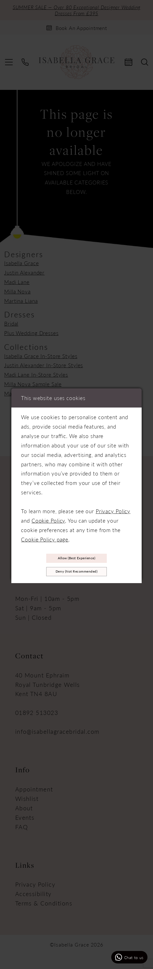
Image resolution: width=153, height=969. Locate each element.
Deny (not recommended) (77, 572)
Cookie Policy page (44, 537)
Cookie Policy (48, 518)
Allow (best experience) (76, 557)
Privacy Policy (113, 509)
